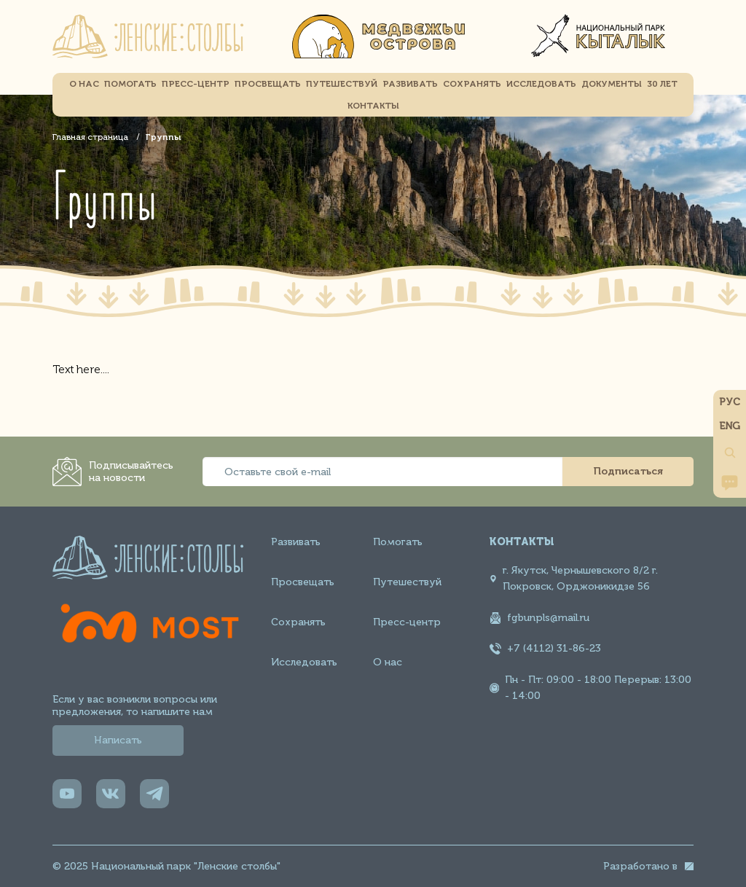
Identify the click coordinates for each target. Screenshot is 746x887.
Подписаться (628, 471)
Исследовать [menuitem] (541, 84)
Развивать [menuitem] (410, 84)
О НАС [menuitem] (84, 84)
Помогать (398, 542)
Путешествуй (407, 582)
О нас (387, 662)
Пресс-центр (407, 622)
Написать (118, 740)
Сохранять (298, 622)
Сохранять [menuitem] (472, 84)
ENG (729, 426)
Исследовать (304, 662)
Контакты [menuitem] (373, 106)
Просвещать (302, 582)
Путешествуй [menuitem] (341, 84)
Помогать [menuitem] (130, 84)
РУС (729, 402)
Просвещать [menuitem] (268, 84)
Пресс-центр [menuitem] (195, 84)
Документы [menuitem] (611, 84)
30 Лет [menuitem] (662, 84)
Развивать (296, 542)
